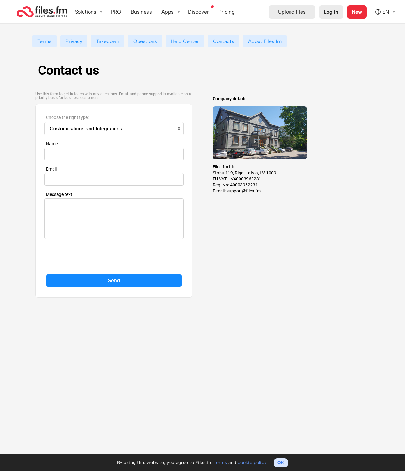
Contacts (223, 41)
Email (51, 169)
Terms (44, 41)
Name (52, 143)
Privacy (73, 41)
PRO (116, 12)
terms (220, 462)
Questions (145, 41)
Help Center (185, 41)
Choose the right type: (67, 117)
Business (141, 12)
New (357, 12)
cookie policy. (252, 462)
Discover (198, 12)
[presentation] (114, 255)
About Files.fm (265, 41)
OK (280, 462)
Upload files (292, 12)
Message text (59, 194)
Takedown (107, 41)
